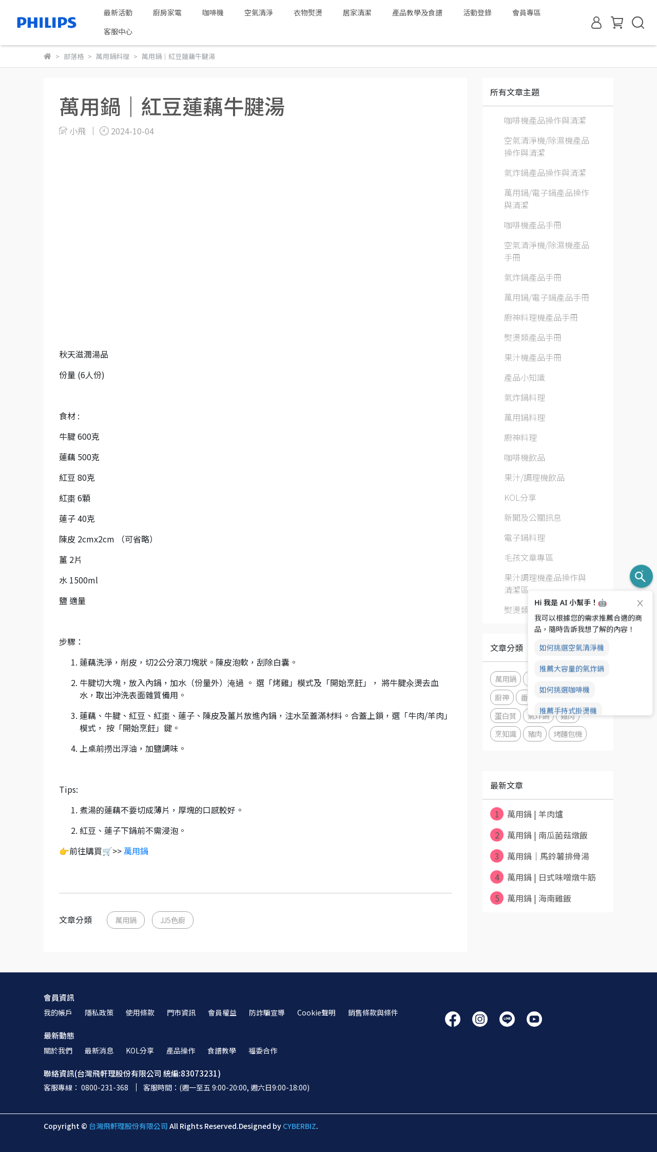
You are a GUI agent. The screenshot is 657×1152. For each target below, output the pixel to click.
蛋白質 (505, 715)
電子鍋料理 (524, 537)
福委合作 (262, 1050)
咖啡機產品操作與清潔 (545, 120)
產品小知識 (524, 377)
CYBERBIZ (299, 1126)
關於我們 (58, 1050)
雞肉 (568, 715)
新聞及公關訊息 (533, 517)
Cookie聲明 (316, 1012)
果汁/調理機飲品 (534, 477)
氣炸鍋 (538, 715)
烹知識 (505, 733)
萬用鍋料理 (524, 417)
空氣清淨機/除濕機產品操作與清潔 (546, 146)
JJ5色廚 (172, 919)
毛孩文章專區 (528, 557)
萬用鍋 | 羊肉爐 (526, 814)
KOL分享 (520, 497)
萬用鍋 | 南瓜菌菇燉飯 (539, 835)
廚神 (502, 697)
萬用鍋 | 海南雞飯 (530, 898)
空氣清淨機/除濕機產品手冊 (546, 251)
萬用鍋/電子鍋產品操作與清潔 (546, 198)
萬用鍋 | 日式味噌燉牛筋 (543, 877)
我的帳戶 (58, 1012)
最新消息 (99, 1050)
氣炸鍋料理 (524, 397)
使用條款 (140, 1012)
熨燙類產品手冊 (533, 337)
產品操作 (180, 1050)
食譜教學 (221, 1050)
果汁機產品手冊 (533, 357)
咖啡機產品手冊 (533, 225)
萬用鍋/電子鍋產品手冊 (546, 297)
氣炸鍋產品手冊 (533, 277)
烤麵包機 (567, 733)
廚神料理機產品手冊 (541, 317)
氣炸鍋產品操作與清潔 (545, 172)
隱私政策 (99, 1012)
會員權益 (222, 1012)
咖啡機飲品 (524, 457)
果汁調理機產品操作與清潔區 (545, 583)
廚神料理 (520, 437)
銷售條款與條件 (373, 1012)
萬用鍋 (136, 851)
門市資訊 (181, 1012)
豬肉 (535, 733)
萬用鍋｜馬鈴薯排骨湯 (539, 856)
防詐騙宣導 (267, 1012)
